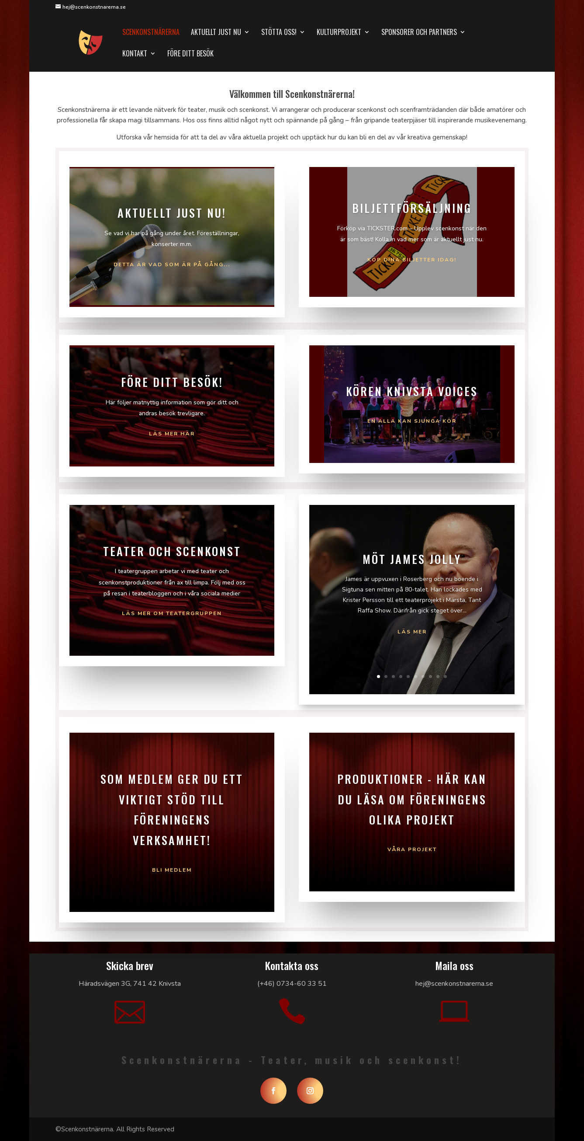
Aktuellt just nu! (171, 212)
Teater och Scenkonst (172, 551)
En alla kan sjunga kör (411, 420)
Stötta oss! (279, 33)
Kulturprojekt (339, 33)
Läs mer (412, 631)
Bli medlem (172, 869)
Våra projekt (412, 849)
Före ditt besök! (172, 381)
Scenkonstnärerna (151, 33)
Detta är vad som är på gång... (172, 264)
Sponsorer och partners (419, 33)
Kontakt (134, 54)
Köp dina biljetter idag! (411, 259)
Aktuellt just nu (216, 33)
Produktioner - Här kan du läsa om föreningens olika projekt (412, 799)
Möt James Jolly (412, 558)
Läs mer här (172, 433)
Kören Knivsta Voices (412, 391)
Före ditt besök (190, 54)
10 (445, 676)
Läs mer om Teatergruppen (172, 613)
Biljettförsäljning (412, 207)
